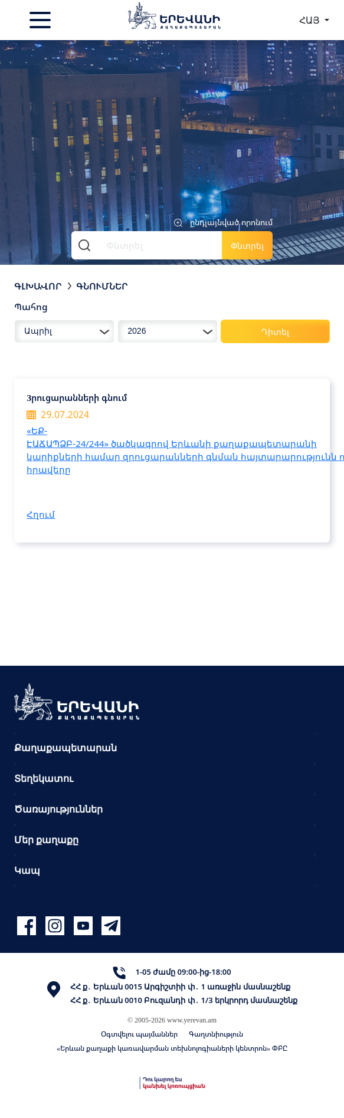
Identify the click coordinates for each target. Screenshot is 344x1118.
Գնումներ (102, 286)
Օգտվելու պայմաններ (139, 1034)
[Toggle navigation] (41, 20)
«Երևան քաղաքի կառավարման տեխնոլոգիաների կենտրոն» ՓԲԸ (172, 1048)
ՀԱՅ (310, 20)
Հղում (41, 514)
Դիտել (275, 331)
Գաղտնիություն (216, 1034)
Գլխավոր (38, 286)
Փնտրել (247, 245)
